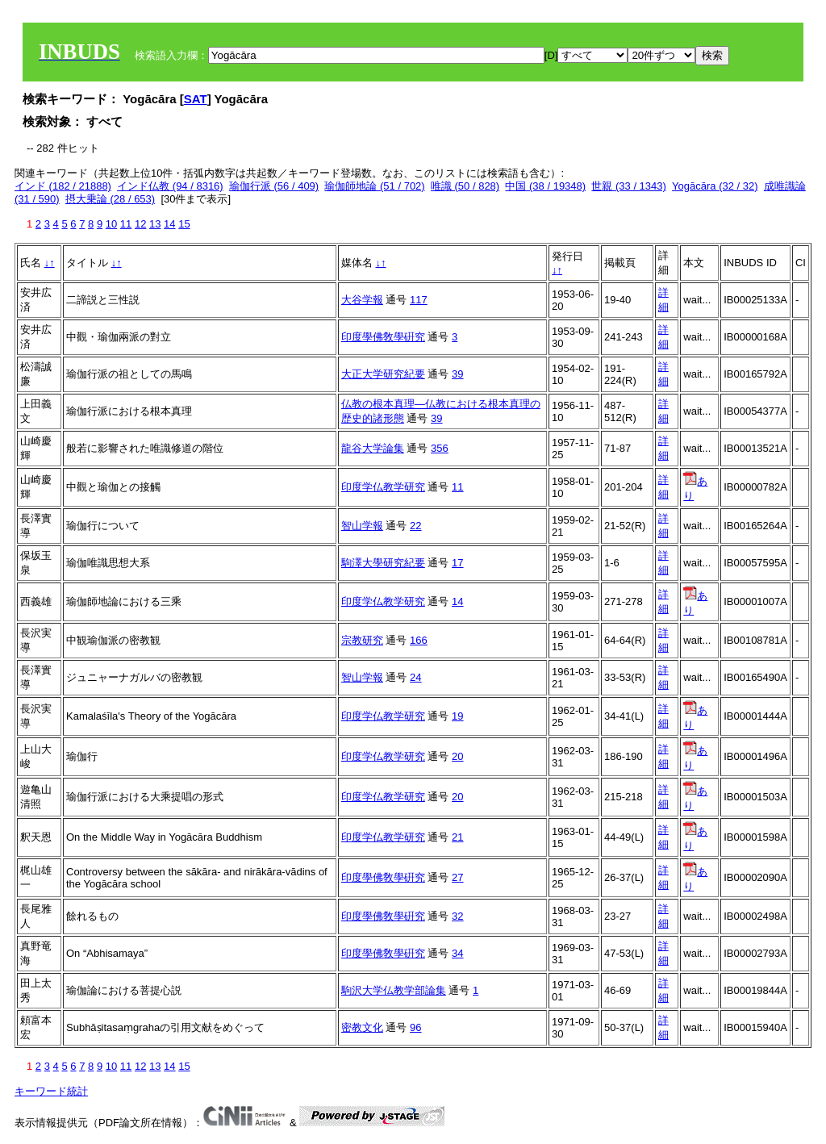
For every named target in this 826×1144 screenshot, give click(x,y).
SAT (195, 99)
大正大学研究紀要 (383, 374)
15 (184, 224)
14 (169, 224)
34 (457, 953)
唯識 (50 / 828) (465, 186)
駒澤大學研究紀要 (383, 563)
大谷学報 (362, 300)
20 (457, 756)
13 (155, 224)
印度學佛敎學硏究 (383, 337)
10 (111, 224)
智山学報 (362, 526)
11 (125, 224)
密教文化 (362, 1027)
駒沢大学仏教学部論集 (393, 990)
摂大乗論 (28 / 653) (110, 199)
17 (457, 563)
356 (439, 448)
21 (457, 837)
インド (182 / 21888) (63, 186)
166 (419, 640)
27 (457, 877)
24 (415, 677)
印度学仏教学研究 (383, 487)
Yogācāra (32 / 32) (714, 186)
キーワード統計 (51, 1091)
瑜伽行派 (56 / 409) (274, 186)
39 (457, 374)
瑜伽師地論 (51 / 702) (374, 186)
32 (457, 916)
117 (419, 300)
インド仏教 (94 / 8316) (170, 186)
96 (415, 1027)
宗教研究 (362, 640)
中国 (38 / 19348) (545, 186)
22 (415, 526)
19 (457, 716)
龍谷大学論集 (372, 448)
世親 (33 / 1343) (628, 186)
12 (140, 224)
